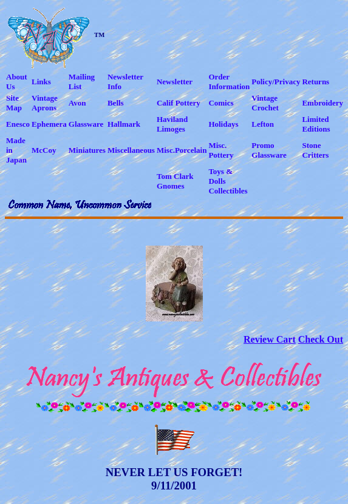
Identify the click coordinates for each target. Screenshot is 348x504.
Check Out (320, 339)
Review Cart (270, 339)
